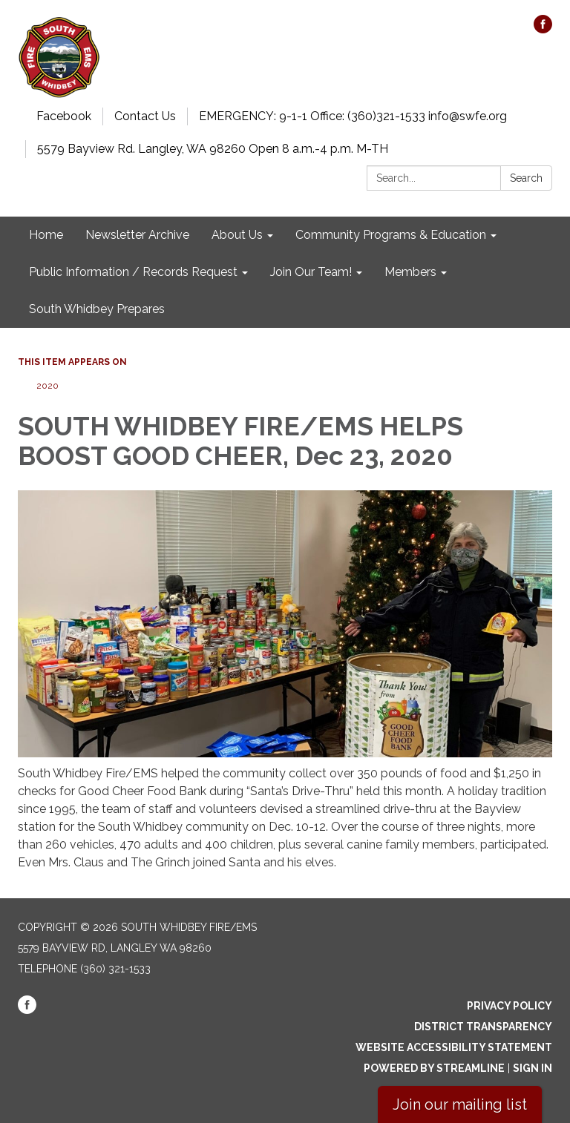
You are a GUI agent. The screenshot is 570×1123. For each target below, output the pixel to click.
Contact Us (145, 116)
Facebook (63, 116)
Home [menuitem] (46, 235)
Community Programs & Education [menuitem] (390, 235)
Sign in (532, 1068)
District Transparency (483, 1027)
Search (526, 178)
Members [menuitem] (410, 272)
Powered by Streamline (434, 1068)
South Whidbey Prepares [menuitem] (97, 309)
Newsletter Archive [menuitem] (137, 235)
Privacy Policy (509, 1006)
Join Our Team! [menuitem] (311, 272)
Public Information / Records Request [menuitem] (133, 272)
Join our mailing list (460, 1104)
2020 (47, 386)
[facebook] (543, 29)
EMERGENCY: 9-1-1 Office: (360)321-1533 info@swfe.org (353, 116)
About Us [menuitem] (237, 235)
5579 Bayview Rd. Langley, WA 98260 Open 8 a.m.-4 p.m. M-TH (212, 149)
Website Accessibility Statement (454, 1047)
